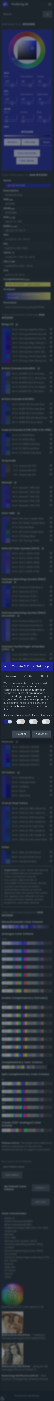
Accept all (42, 734)
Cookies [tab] (29, 676)
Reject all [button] (21, 734)
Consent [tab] (11, 676)
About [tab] (44, 676)
